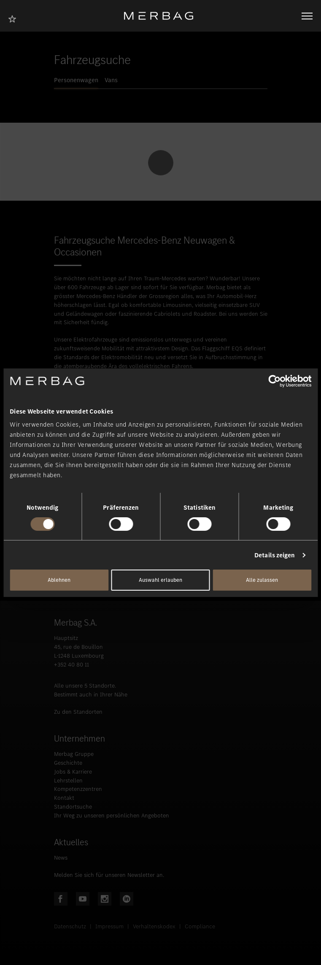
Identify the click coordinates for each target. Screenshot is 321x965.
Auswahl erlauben (160, 579)
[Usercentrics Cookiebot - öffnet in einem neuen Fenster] (274, 380)
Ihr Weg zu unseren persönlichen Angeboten (111, 816)
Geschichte (68, 763)
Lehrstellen (68, 781)
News (60, 858)
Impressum (109, 926)
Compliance (200, 926)
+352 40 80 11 (71, 665)
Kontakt (64, 798)
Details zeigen (274, 555)
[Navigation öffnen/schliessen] (307, 16)
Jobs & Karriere (73, 772)
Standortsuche (73, 807)
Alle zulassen (262, 579)
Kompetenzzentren (78, 789)
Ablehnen (59, 579)
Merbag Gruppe (74, 754)
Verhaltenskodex (154, 926)
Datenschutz (70, 926)
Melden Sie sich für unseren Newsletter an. (109, 875)
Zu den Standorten (78, 712)
